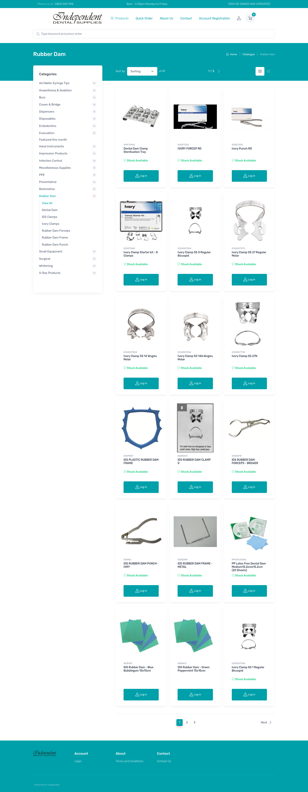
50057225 (237, 144)
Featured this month (53, 139)
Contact (186, 18)
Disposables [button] (47, 118)
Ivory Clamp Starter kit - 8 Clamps (141, 254)
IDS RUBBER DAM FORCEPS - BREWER (245, 461)
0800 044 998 (64, 4)
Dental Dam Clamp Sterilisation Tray (136, 150)
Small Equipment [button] (50, 251)
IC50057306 (238, 663)
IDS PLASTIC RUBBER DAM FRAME (141, 461)
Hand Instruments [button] (51, 146)
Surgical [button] (44, 258)
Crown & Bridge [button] (49, 104)
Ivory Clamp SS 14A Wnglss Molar (195, 357)
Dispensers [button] (46, 111)
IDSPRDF (128, 455)
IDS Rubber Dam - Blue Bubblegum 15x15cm (138, 669)
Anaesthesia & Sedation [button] (55, 90)
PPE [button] (42, 174)
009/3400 (129, 144)
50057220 (183, 144)
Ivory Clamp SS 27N (244, 356)
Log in (141, 175)
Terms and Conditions (129, 761)
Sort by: (121, 71)
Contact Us (164, 761)
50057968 (129, 248)
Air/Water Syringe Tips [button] (54, 83)
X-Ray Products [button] (49, 272)
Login (78, 761)
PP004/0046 (239, 559)
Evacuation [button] (46, 133)
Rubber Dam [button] (47, 196)
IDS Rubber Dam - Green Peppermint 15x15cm (193, 669)
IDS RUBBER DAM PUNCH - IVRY (141, 565)
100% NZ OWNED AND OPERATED (247, 4)
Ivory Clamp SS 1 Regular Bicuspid (248, 669)
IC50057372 (238, 248)
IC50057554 (130, 352)
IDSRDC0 (183, 455)
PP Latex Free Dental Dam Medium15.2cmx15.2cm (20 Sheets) (249, 567)
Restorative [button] (47, 189)
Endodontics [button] (47, 126)
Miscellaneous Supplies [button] (55, 167)
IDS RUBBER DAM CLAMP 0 (194, 461)
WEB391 (128, 663)
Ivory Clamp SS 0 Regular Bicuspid (194, 254)
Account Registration (214, 18)
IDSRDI (127, 559)
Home (231, 54)
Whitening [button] (46, 265)
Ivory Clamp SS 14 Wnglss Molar (140, 357)
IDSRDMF (183, 559)
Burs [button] (42, 97)
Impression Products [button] (53, 153)
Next (266, 722)
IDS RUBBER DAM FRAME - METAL (195, 565)
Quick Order (144, 18)
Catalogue (249, 54)
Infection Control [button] (50, 160)
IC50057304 (184, 248)
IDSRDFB (237, 455)
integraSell (54, 784)
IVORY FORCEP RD (189, 148)
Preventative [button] (48, 182)
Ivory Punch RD (242, 148)
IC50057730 (238, 352)
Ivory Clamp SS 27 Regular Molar (249, 254)
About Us (166, 18)
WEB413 (182, 663)
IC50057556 (184, 352)
